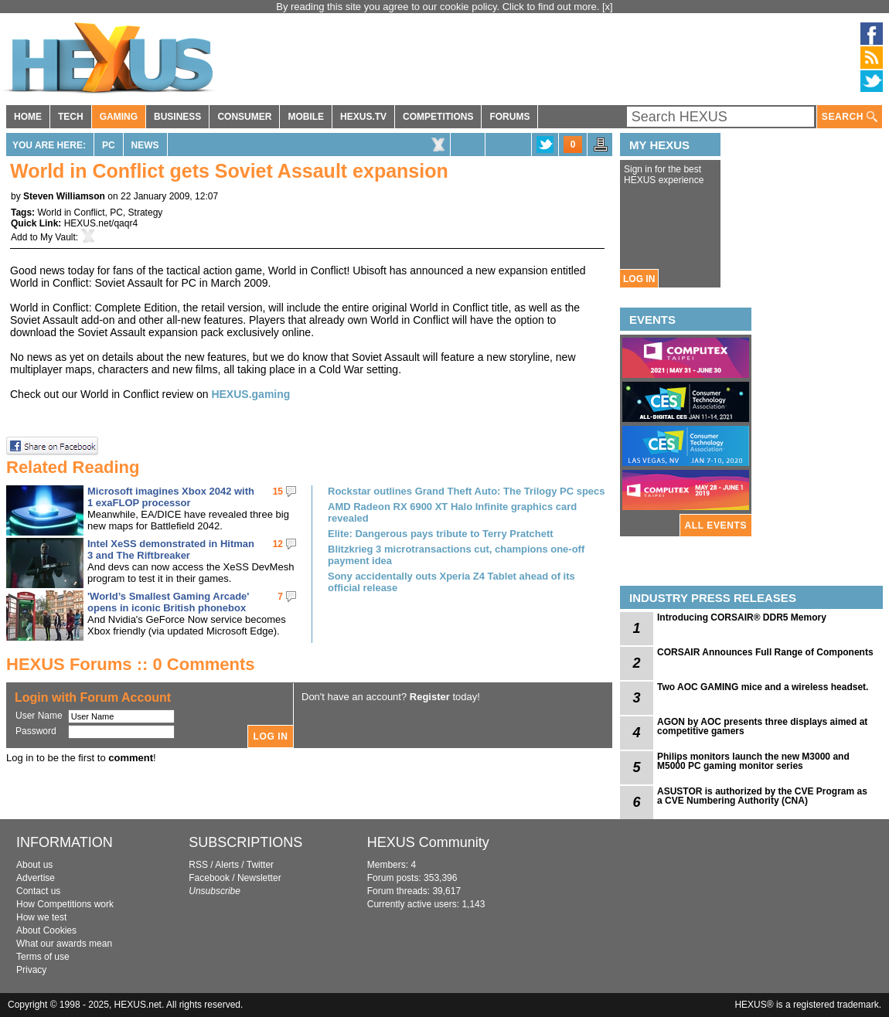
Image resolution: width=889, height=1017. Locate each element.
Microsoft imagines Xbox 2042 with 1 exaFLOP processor (170, 496)
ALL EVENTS (716, 525)
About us (34, 864)
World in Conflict (70, 212)
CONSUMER (244, 116)
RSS (198, 864)
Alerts (227, 864)
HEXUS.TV (363, 116)
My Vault (58, 237)
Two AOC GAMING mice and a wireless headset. (762, 687)
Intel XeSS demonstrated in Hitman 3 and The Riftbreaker (170, 549)
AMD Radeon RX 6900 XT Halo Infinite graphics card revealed (452, 512)
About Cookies (46, 930)
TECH (70, 116)
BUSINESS (177, 116)
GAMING (119, 116)
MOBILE (306, 116)
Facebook (209, 877)
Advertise (35, 877)
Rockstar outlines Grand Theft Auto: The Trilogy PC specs (466, 491)
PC (108, 145)
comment (130, 758)
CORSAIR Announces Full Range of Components (765, 652)
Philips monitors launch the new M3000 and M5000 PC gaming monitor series (753, 761)
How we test (41, 917)
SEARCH (849, 117)
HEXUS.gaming (250, 394)
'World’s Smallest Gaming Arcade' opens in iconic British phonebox (168, 602)
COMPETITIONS (438, 116)
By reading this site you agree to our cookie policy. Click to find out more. (439, 6)
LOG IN (639, 279)
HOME (28, 116)
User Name (39, 715)
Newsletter (259, 877)
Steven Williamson (64, 196)
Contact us (38, 891)
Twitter (260, 864)
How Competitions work (65, 904)
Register (430, 696)
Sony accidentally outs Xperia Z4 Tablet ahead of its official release (451, 582)
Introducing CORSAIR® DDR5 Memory (741, 617)
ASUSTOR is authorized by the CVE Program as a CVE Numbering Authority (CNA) (762, 796)
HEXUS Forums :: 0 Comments (130, 664)
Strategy (145, 212)
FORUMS (509, 116)
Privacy (31, 969)
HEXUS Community (428, 842)
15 (278, 491)
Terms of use (43, 956)
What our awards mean (64, 943)
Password (35, 731)
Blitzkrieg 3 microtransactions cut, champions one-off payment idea (456, 554)
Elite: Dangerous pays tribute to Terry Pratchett (440, 533)
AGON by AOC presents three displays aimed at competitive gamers (762, 726)
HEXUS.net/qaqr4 (101, 223)
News (145, 145)
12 (278, 544)
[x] (607, 6)
